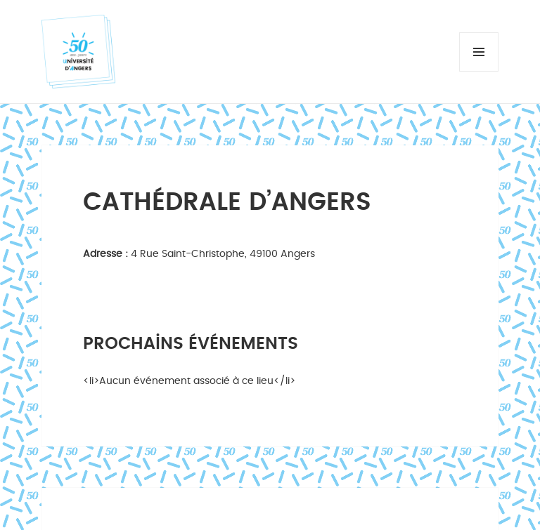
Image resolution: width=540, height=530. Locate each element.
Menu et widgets (479, 71)
